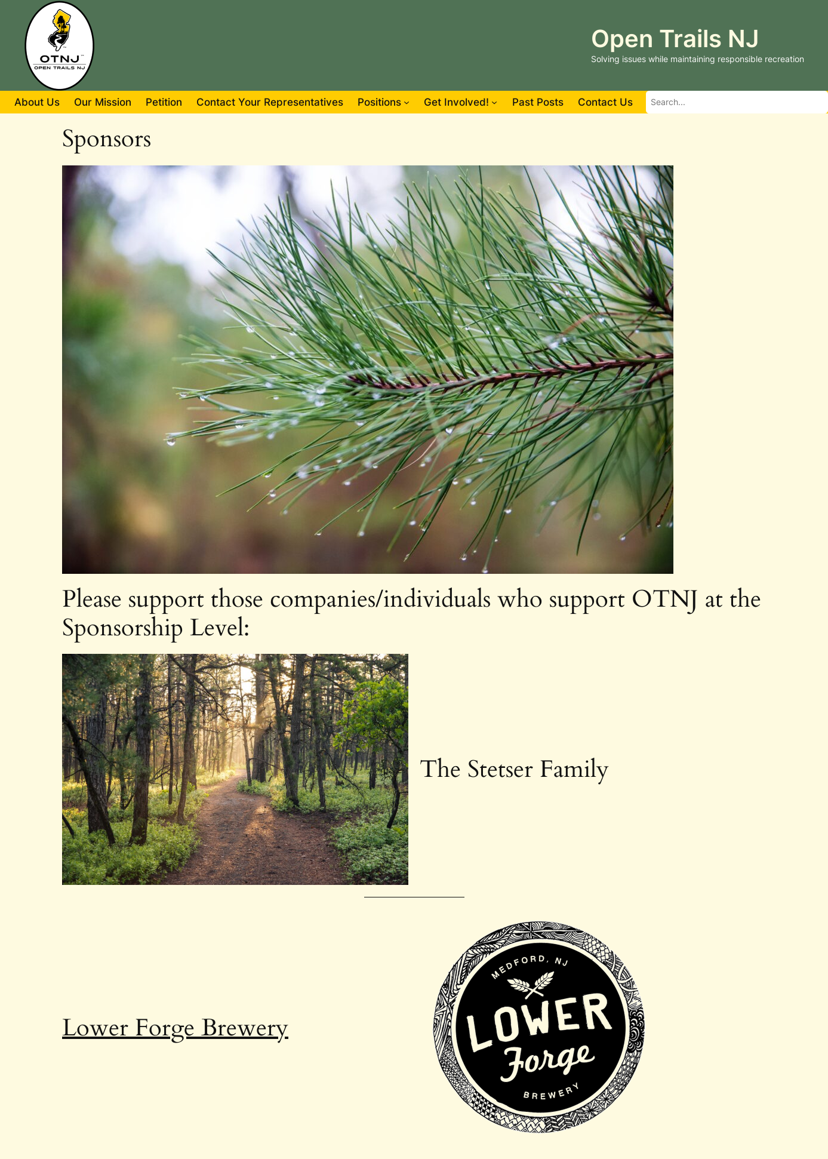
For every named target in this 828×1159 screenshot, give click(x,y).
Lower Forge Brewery (175, 1028)
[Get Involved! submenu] (494, 102)
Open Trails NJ (675, 38)
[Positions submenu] (407, 102)
